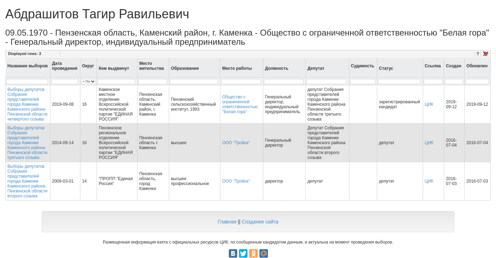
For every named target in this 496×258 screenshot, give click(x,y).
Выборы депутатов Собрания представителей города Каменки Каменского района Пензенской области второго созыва (27, 181)
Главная (227, 222)
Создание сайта (260, 222)
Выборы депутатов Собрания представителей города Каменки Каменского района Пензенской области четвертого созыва (27, 104)
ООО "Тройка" (236, 142)
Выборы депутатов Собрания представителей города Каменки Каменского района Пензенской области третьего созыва (27, 142)
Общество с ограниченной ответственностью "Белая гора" (240, 104)
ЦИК (429, 104)
